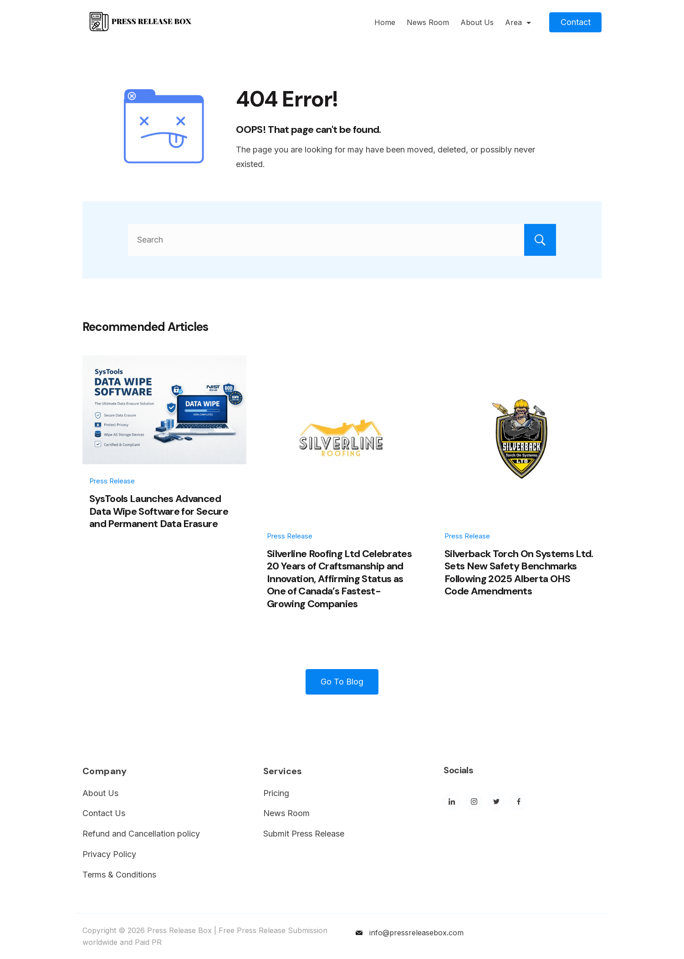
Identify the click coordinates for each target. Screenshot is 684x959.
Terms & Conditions (119, 874)
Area (518, 22)
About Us (477, 22)
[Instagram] (474, 802)
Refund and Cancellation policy (141, 833)
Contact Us (103, 813)
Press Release (112, 481)
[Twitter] (496, 802)
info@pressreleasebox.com (416, 932)
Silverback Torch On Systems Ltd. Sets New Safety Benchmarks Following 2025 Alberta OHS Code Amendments (518, 572)
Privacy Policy (109, 854)
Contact (576, 22)
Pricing (276, 793)
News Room (428, 22)
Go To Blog (342, 681)
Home (384, 22)
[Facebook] (518, 802)
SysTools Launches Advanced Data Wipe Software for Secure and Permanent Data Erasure (158, 511)
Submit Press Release (303, 833)
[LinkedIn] (451, 802)
